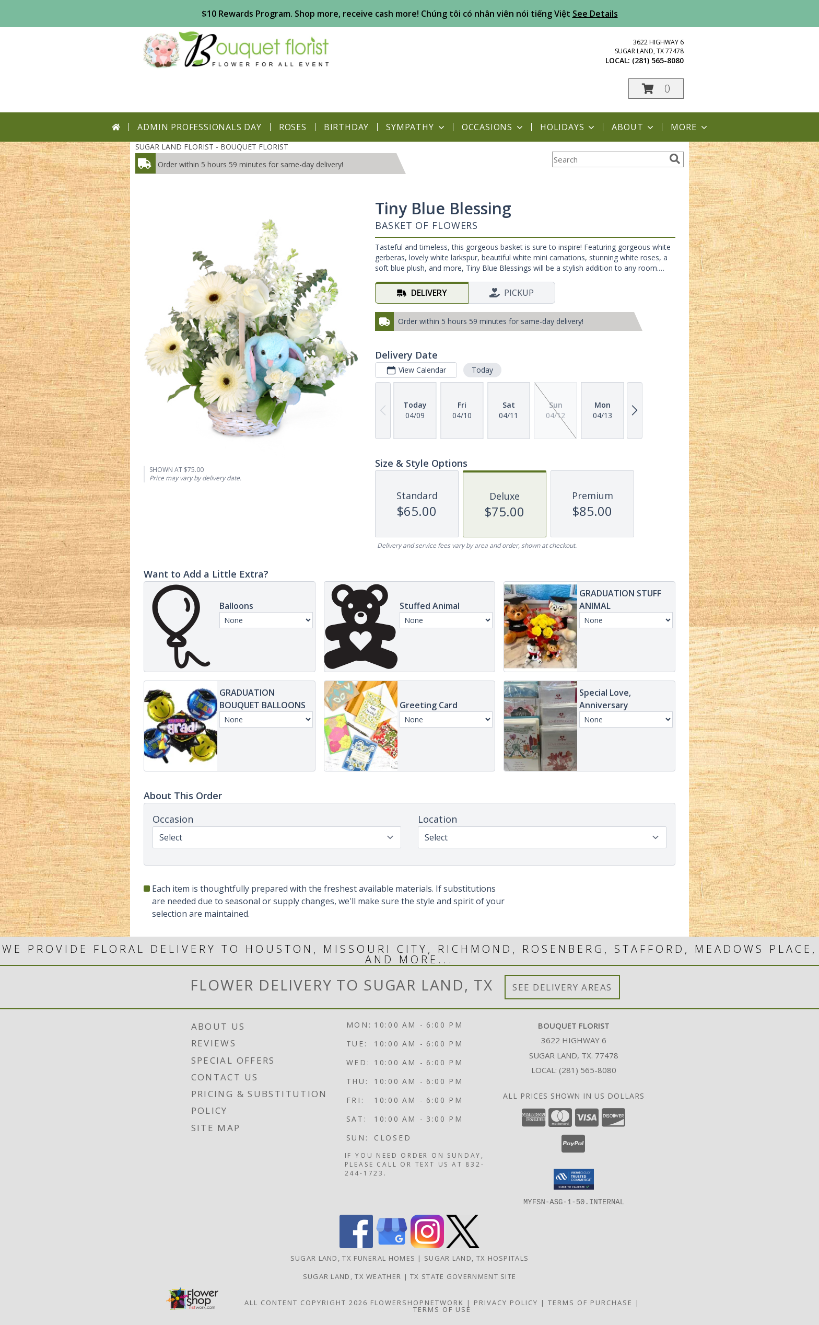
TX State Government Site (463, 1276)
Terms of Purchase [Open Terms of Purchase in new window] (590, 1302)
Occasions (493, 127)
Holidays (568, 127)
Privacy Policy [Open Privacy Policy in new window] (506, 1302)
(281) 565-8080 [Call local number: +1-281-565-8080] (658, 60)
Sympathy (416, 127)
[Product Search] (608, 159)
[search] (674, 159)
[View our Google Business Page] (391, 1245)
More (690, 127)
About (634, 127)
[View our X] (462, 1245)
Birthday (346, 127)
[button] (656, 88)
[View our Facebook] (356, 1245)
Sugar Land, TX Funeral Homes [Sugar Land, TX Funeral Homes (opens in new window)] (352, 1257)
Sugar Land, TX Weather (352, 1276)
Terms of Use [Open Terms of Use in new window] (442, 1309)
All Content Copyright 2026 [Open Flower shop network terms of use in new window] (306, 1302)
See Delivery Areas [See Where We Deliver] (562, 987)
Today (482, 370)
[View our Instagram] (427, 1245)
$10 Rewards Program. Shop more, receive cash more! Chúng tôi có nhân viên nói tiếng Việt (410, 13)
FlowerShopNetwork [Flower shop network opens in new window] (417, 1302)
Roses (293, 127)
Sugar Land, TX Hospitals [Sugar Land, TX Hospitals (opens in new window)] (476, 1257)
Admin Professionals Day (199, 127)
